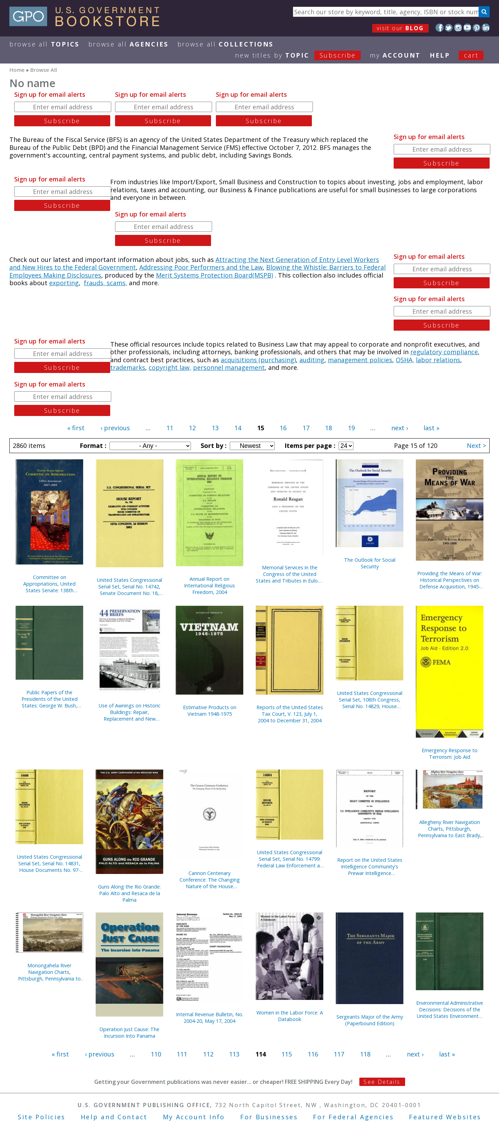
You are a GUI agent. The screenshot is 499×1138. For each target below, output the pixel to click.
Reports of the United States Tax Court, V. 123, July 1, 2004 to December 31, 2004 (289, 714)
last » (431, 428)
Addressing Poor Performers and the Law (201, 267)
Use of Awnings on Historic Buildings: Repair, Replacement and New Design (129, 712)
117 (339, 1054)
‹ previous (115, 428)
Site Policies (41, 1117)
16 (283, 428)
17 (306, 428)
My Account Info (194, 1117)
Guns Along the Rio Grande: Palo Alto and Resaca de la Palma (129, 893)
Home (17, 69)
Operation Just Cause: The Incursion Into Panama (129, 1032)
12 (192, 428)
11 (169, 428)
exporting (64, 283)
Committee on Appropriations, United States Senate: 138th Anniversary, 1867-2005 (49, 584)
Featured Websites (445, 1117)
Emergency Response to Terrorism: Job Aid (450, 753)
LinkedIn (486, 28)
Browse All (44, 44)
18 (328, 428)
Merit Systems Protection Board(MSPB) (214, 275)
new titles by (302, 55)
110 (156, 1054)
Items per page (309, 445)
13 (215, 428)
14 (237, 428)
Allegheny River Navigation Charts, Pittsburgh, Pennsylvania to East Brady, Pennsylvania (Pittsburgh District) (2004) (449, 829)
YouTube (467, 28)
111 (182, 1054)
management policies (360, 360)
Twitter (449, 28)
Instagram (458, 28)
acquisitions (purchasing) (258, 360)
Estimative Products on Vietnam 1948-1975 (209, 710)
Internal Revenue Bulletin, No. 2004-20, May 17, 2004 (209, 1017)
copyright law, (170, 367)
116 (313, 1054)
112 (208, 1054)
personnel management (229, 367)
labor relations (438, 360)
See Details (382, 1082)
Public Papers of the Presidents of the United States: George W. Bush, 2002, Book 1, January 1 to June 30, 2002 (49, 699)
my (395, 55)
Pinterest (477, 28)
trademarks (127, 367)
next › (399, 428)
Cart (471, 55)
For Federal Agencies (353, 1117)
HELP (440, 55)
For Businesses (269, 1117)
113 (234, 1054)
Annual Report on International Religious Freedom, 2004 (209, 585)
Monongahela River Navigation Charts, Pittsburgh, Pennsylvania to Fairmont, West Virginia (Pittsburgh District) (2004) (49, 972)
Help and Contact (114, 1117)
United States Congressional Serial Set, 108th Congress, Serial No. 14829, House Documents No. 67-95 (369, 700)
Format (92, 445)
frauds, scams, (105, 283)
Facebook (440, 28)
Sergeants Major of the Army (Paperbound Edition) (369, 1020)
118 (365, 1054)
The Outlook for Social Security (369, 563)
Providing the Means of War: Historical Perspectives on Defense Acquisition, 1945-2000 (449, 580)
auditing (311, 360)
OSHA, (405, 360)
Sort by (213, 445)
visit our (400, 28)
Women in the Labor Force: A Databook (289, 1015)
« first (76, 428)
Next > (476, 445)
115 (286, 1054)
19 (351, 428)
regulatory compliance (444, 352)
